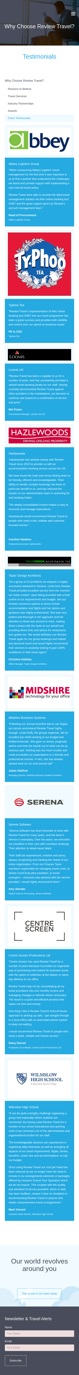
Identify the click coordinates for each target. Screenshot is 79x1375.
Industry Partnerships (21, 103)
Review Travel (12, 9)
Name (8, 1327)
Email (8, 1341)
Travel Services (17, 96)
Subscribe (16, 1360)
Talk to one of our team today (39, 1293)
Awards (12, 110)
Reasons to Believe (19, 89)
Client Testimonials (19, 118)
